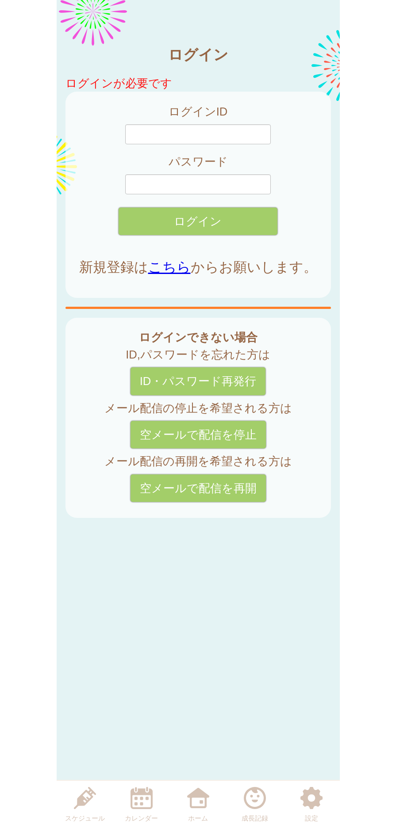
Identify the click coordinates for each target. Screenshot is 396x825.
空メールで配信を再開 (198, 488)
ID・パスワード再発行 (198, 381)
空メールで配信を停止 (198, 434)
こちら (169, 267)
